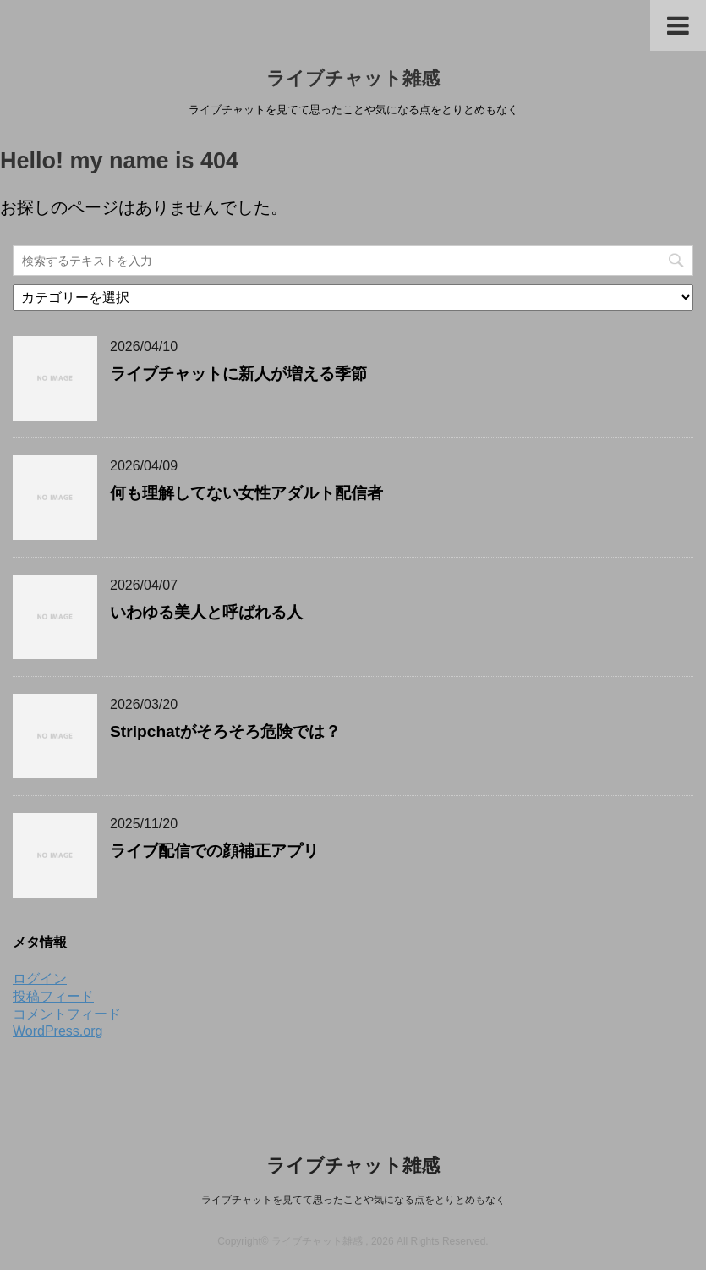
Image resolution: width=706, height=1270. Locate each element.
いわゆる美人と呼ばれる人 (206, 612)
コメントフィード (67, 1014)
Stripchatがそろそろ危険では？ (225, 731)
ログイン (40, 978)
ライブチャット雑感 (353, 78)
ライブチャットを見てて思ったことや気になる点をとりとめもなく (353, 1200)
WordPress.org (57, 1031)
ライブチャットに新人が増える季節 (238, 373)
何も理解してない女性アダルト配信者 (246, 493)
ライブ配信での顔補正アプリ (214, 851)
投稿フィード (53, 996)
